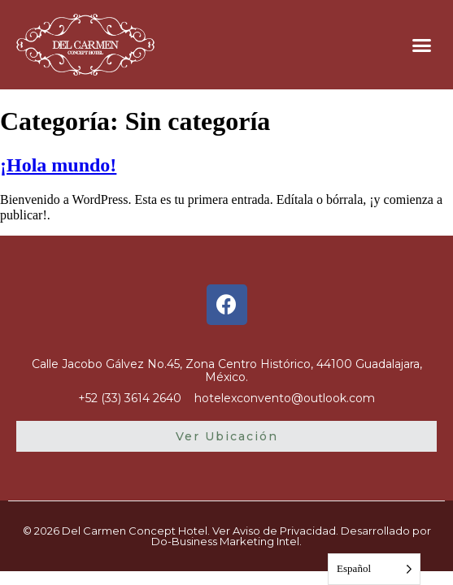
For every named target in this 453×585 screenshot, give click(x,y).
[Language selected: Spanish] (374, 569)
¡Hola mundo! (58, 165)
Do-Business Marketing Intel (225, 541)
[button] (421, 44)
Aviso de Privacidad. (285, 530)
